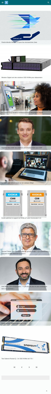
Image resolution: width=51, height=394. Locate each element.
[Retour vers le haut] (47, 391)
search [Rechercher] (48, 2)
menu (2, 2)
